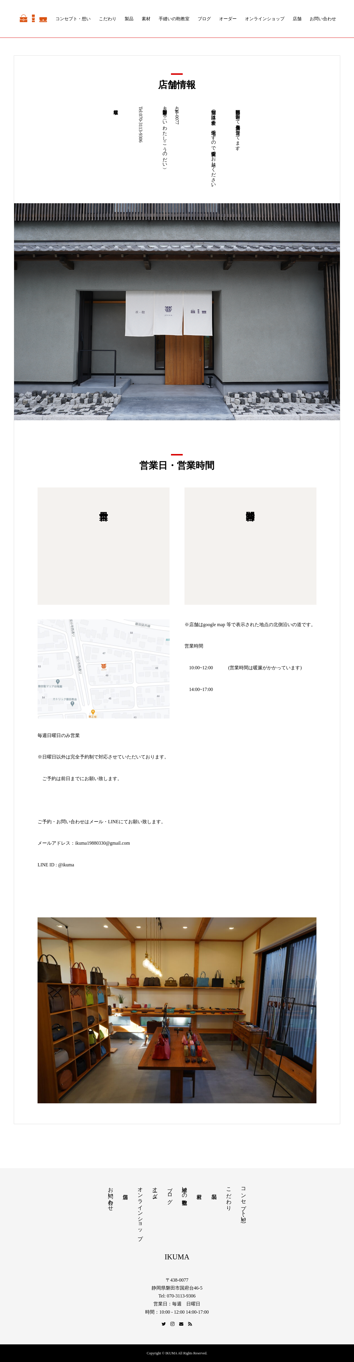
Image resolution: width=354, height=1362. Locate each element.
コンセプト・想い (73, 18)
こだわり (107, 18)
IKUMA (177, 1257)
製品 (129, 18)
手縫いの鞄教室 (174, 18)
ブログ (204, 18)
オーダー (228, 18)
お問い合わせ (323, 18)
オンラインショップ (264, 18)
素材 (146, 18)
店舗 (297, 18)
